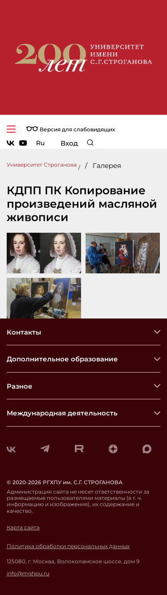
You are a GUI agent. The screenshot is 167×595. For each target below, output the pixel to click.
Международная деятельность (62, 413)
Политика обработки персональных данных (68, 546)
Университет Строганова (42, 164)
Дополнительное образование (62, 359)
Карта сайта (23, 527)
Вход (69, 143)
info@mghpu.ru (28, 573)
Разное (20, 386)
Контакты (24, 332)
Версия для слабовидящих (70, 129)
